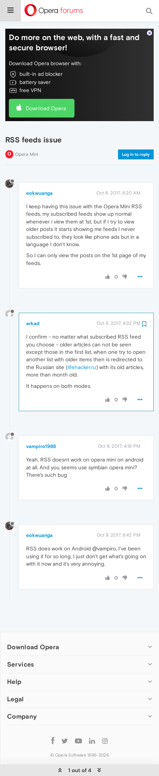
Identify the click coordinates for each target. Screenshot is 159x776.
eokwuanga (39, 171)
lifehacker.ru (81, 345)
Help (14, 660)
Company (22, 694)
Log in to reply (136, 132)
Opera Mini (26, 132)
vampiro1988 (41, 424)
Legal (15, 677)
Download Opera (46, 87)
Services (20, 642)
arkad (33, 302)
